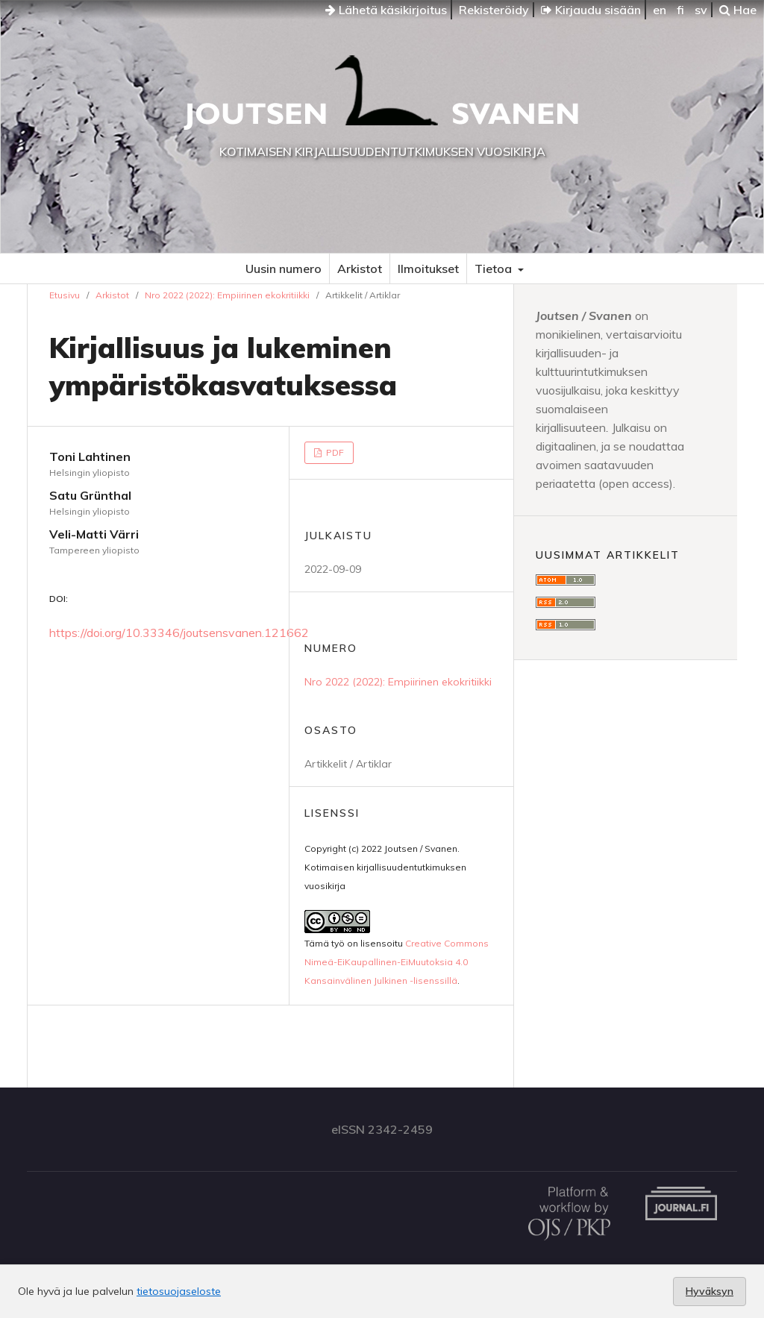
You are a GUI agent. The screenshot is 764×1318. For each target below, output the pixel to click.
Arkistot (359, 268)
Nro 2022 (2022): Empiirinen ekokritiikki (227, 295)
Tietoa (495, 268)
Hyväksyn (709, 1291)
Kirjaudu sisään (591, 9)
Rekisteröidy (494, 9)
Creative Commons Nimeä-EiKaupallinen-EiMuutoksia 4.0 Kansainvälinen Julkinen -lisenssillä (396, 962)
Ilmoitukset (428, 268)
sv (701, 9)
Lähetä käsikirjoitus (386, 9)
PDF (334, 452)
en (659, 9)
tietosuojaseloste (179, 1291)
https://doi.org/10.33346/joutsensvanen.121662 (179, 632)
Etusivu (64, 295)
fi (680, 9)
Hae (738, 9)
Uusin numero (283, 268)
